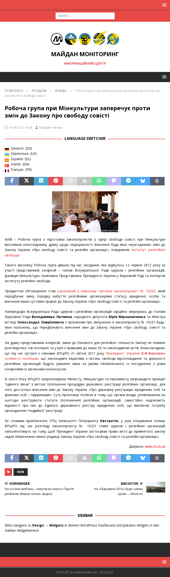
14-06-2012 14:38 (20, 127)
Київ (20, 472)
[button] (163, 4)
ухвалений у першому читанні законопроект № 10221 (106, 291)
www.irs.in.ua (155, 446)
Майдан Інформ (50, 127)
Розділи (39, 90)
